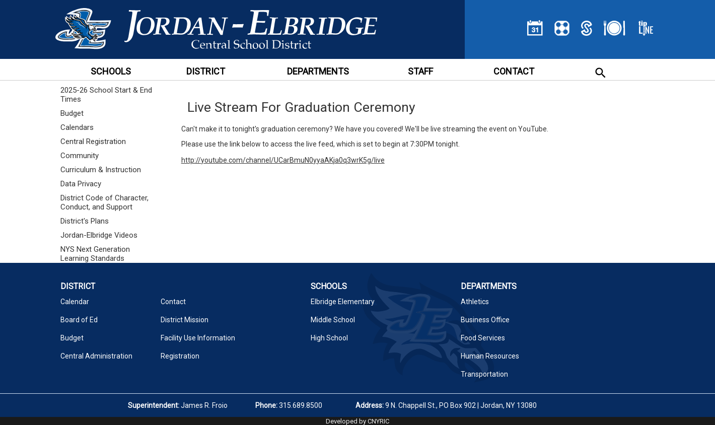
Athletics (475, 302)
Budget (72, 113)
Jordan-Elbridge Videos (98, 235)
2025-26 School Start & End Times (106, 95)
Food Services (483, 338)
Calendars (77, 127)
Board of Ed (79, 320)
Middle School (333, 320)
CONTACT (513, 71)
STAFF (420, 71)
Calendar (74, 302)
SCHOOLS (111, 71)
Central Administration (96, 356)
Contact (173, 302)
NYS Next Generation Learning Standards (95, 254)
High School (329, 338)
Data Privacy (80, 183)
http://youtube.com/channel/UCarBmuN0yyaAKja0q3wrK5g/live (283, 160)
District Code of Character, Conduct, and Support (104, 202)
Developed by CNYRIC (357, 421)
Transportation (484, 374)
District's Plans (84, 221)
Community (79, 155)
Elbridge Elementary (343, 302)
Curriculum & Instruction (100, 169)
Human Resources (490, 356)
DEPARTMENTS (318, 71)
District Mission (184, 320)
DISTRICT (205, 71)
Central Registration (93, 141)
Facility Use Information (198, 338)
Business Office (485, 320)
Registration (180, 356)
